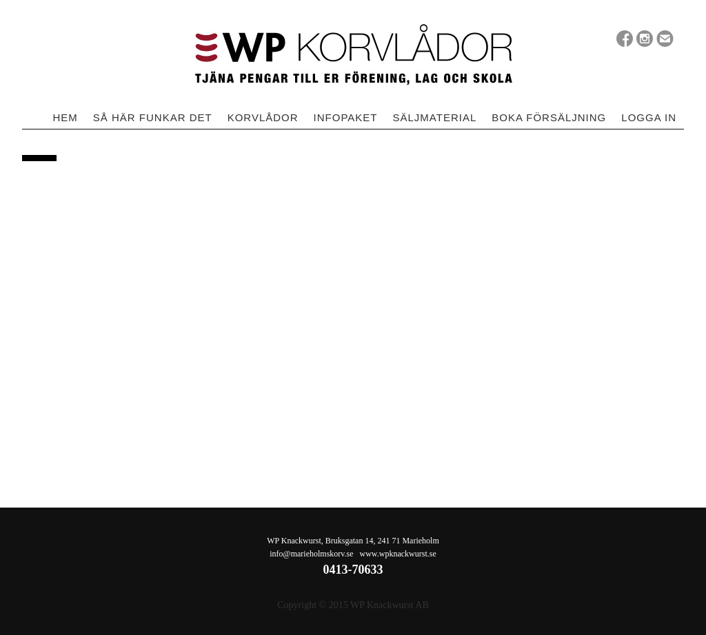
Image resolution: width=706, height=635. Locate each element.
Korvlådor (263, 117)
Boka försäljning (549, 117)
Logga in (648, 117)
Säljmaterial (434, 117)
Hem (64, 117)
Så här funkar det (152, 117)
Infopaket (346, 117)
